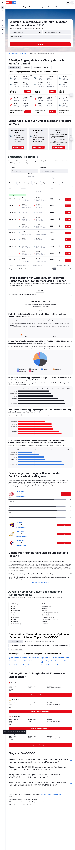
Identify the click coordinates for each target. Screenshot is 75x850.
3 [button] (61, 269)
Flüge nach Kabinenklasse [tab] (17, 645)
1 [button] (54, 269)
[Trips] (3, 25)
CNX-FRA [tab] (40, 290)
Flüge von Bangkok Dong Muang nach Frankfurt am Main (55, 661)
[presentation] (45, 25)
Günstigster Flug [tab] (14, 67)
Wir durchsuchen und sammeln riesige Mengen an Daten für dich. (41, 802)
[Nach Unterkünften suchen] (3, 10)
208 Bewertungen (21, 545)
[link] (18, 147)
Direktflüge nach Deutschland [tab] (45, 641)
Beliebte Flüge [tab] (29, 641)
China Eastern (20, 540)
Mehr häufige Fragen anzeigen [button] (40, 582)
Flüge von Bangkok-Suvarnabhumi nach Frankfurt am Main (24, 657)
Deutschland (15, 53)
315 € (40, 25)
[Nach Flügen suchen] (3, 7)
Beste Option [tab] (26, 67)
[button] (2, 2)
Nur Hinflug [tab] (47, 67)
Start (9, 53)
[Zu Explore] (3, 20)
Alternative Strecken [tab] (16, 641)
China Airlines (20, 491)
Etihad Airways (20, 531)
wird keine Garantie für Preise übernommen (51, 794)
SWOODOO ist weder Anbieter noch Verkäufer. (41, 799)
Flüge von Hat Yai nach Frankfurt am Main (20, 667)
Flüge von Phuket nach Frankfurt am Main (20, 661)
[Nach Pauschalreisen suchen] (3, 17)
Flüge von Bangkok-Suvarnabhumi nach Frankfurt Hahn (55, 657)
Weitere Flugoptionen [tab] (16, 649)
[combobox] (16, 28)
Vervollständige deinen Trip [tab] (60, 645)
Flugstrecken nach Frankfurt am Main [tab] (38, 645)
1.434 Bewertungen (21, 536)
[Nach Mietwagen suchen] (3, 14)
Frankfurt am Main (24, 53)
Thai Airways (19, 522)
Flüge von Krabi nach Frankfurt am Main (20, 664)
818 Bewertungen (21, 496)
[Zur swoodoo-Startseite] (11, 2)
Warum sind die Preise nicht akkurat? (41, 805)
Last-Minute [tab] (37, 67)
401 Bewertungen (21, 527)
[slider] (53, 178)
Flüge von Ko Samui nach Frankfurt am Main (53, 664)
